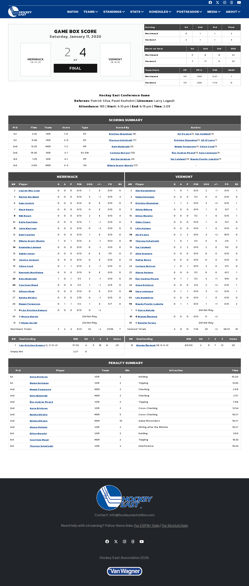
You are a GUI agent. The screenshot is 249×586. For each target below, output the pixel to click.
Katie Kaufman (28, 222)
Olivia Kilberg (144, 209)
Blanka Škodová (148, 316)
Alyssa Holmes (144, 272)
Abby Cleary (143, 222)
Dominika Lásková (30, 247)
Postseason (187, 12)
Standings (112, 12)
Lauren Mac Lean (30, 190)
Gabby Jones (27, 253)
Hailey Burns (143, 260)
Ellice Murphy (144, 216)
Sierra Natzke (147, 310)
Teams (88, 12)
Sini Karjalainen (118, 159)
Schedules (158, 12)
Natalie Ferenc (148, 323)
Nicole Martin (30, 316)
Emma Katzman (145, 197)
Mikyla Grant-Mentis (118, 165)
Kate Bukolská (118, 146)
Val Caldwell (202, 134)
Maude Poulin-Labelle (204, 159)
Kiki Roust (25, 216)
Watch (72, 12)
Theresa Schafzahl (118, 140)
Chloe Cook (207, 146)
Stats (135, 12)
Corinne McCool (118, 153)
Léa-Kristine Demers (35, 310)
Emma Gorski (29, 323)
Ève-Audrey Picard (182, 153)
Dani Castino (27, 234)
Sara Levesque (208, 153)
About (231, 12)
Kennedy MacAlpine (31, 272)
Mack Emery (27, 209)
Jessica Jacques (29, 260)
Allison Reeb (27, 291)
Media (212, 12)
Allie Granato (144, 253)
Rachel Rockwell (29, 197)
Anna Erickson (144, 285)
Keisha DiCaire (28, 297)
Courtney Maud (29, 285)
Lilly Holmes (143, 228)
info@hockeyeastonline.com (132, 515)
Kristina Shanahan (118, 134)
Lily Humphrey (144, 297)
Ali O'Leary (183, 134)
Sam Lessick (27, 203)
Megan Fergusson (184, 146)
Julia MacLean (28, 228)
